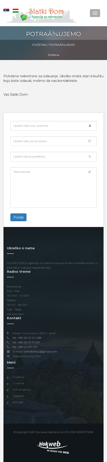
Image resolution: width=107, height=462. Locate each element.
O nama (18, 384)
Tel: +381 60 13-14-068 (27, 338)
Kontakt (18, 403)
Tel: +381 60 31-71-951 (26, 343)
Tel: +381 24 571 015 (24, 348)
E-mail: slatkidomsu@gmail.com (35, 352)
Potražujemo (21, 390)
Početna (39, 44)
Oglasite (18, 397)
